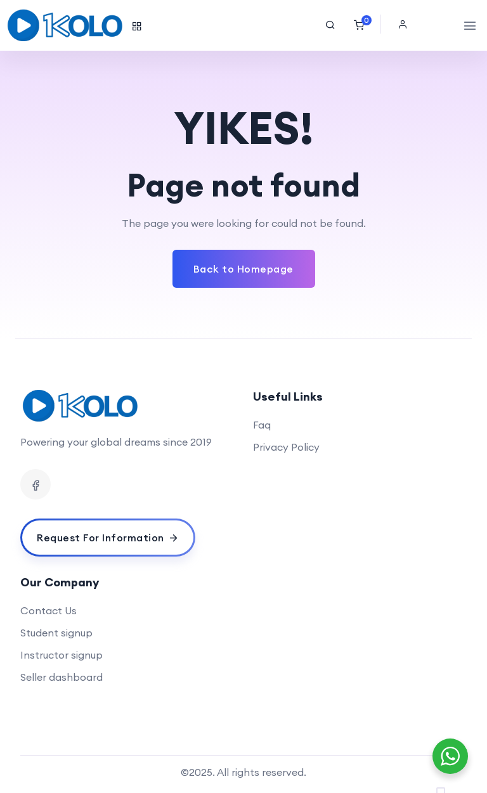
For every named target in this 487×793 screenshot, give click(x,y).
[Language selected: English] (449, 783)
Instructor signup (61, 654)
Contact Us (48, 610)
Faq (262, 424)
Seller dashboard (61, 677)
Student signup (56, 632)
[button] (406, 24)
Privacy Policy (286, 447)
